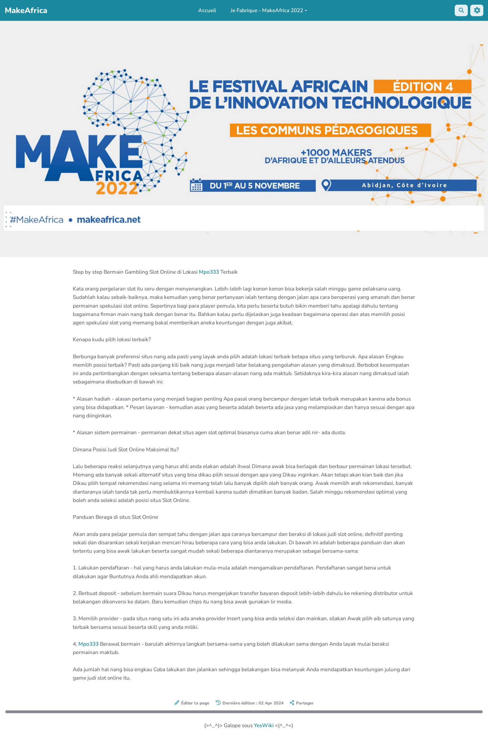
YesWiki (264, 725)
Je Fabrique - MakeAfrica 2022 (268, 10)
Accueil (206, 10)
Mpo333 (209, 272)
